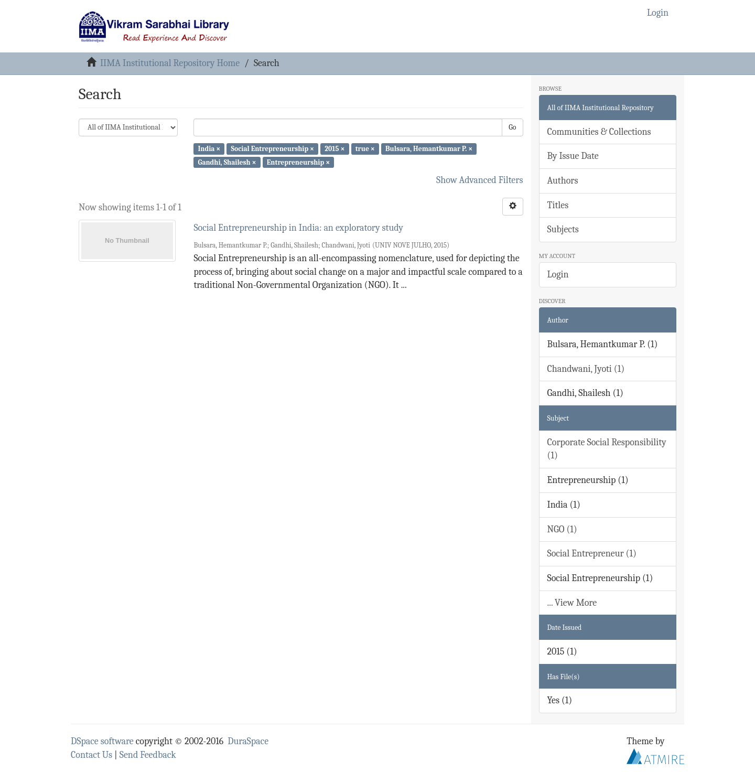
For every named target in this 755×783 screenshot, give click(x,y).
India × (209, 149)
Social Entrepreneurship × (273, 149)
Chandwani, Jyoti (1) (586, 368)
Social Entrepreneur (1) (592, 553)
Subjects (563, 229)
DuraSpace (248, 741)
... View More (572, 602)
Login (558, 274)
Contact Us (91, 754)
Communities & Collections (599, 131)
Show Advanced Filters (479, 180)
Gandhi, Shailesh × (227, 162)
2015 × (334, 149)
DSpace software (102, 741)
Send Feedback (148, 754)
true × (365, 149)
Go (512, 127)
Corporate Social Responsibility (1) (606, 449)
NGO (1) (562, 529)
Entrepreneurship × (298, 162)
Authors (562, 180)
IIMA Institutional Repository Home (170, 63)
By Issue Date (573, 156)
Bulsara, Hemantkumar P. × (428, 149)
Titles (558, 205)
